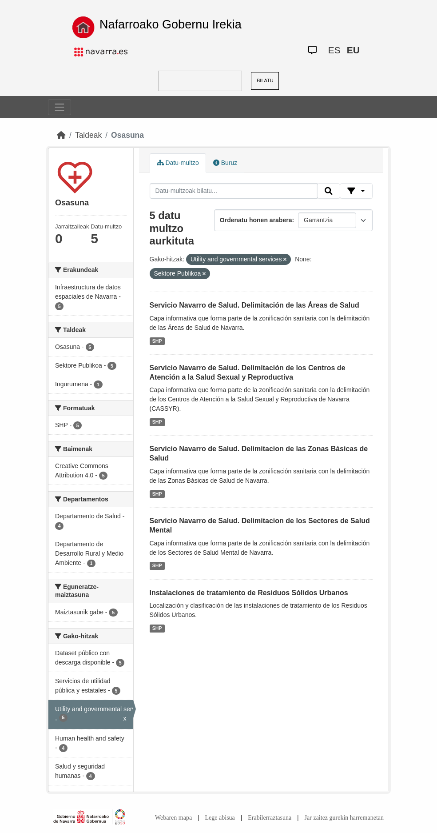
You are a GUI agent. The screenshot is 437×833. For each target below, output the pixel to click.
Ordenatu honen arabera (256, 220)
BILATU (265, 80)
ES (334, 50)
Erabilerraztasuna (269, 817)
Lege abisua (220, 817)
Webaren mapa (173, 817)
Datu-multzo (178, 162)
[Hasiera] (61, 135)
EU (353, 50)
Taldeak (88, 135)
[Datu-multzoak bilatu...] (234, 191)
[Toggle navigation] (59, 107)
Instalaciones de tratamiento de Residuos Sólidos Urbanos (249, 593)
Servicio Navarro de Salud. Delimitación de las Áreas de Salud (254, 305)
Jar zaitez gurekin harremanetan (344, 817)
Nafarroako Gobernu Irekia (170, 24)
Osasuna (127, 135)
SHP (157, 341)
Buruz (225, 162)
